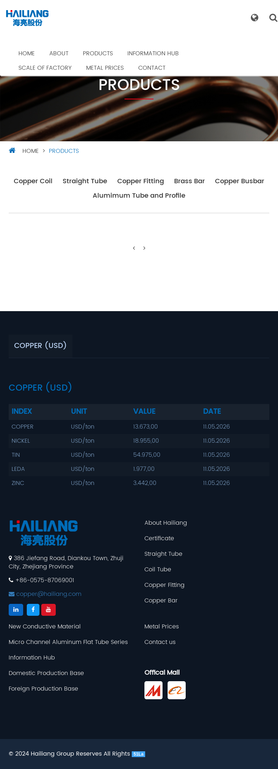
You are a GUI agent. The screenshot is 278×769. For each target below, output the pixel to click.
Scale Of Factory (45, 68)
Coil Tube (157, 570)
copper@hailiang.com (45, 594)
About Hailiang (165, 523)
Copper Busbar (239, 181)
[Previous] (134, 248)
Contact (151, 68)
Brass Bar (189, 181)
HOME (30, 151)
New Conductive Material (45, 627)
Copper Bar (161, 601)
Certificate (159, 538)
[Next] (144, 248)
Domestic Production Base (46, 673)
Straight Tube (85, 181)
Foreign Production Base (43, 689)
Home (26, 53)
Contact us (160, 642)
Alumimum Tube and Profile (139, 196)
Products (98, 53)
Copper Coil (33, 181)
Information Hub (153, 53)
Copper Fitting (140, 181)
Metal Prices (105, 68)
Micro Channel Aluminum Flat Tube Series (68, 642)
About (58, 53)
